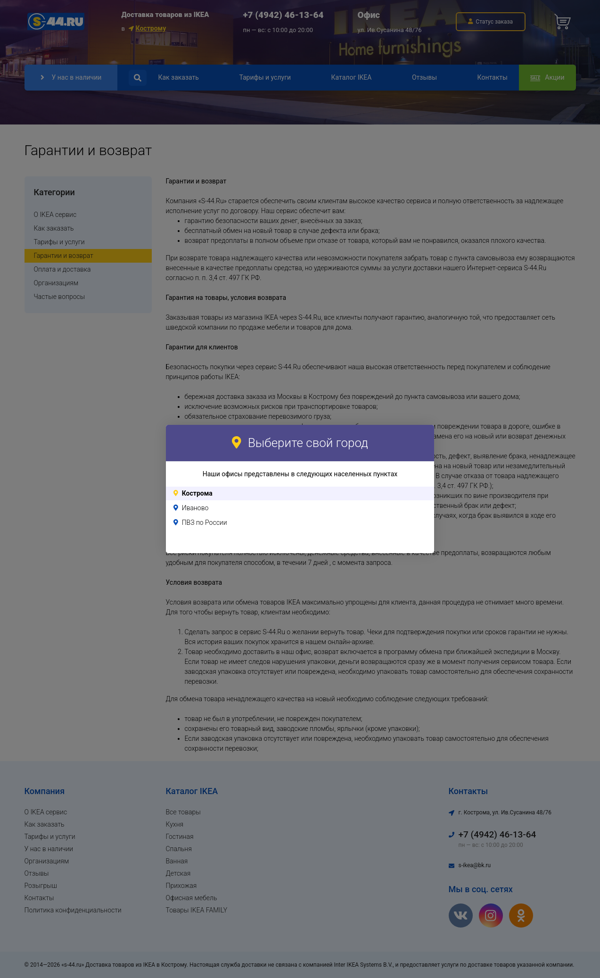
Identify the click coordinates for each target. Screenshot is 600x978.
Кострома (197, 493)
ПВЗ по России (204, 522)
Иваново (195, 508)
